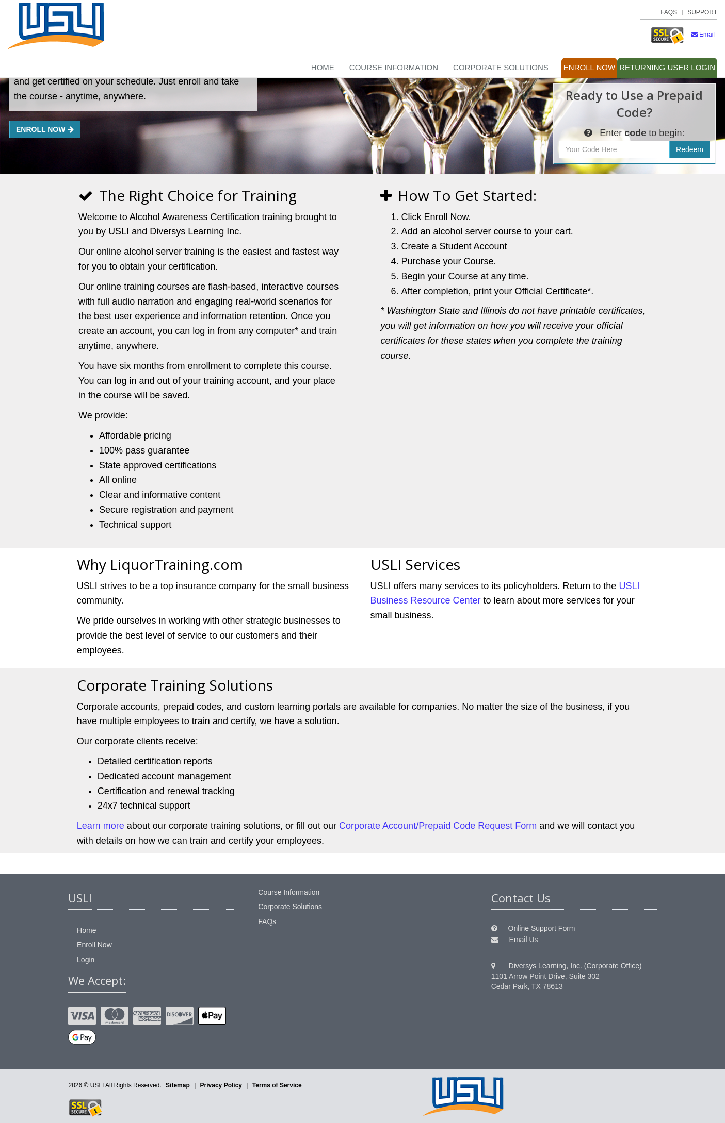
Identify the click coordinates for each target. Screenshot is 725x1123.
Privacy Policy (221, 1085)
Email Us (523, 939)
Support (702, 12)
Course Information (393, 67)
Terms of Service (277, 1085)
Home (322, 67)
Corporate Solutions (501, 67)
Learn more (100, 825)
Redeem (689, 149)
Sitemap (178, 1085)
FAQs (668, 12)
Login (667, 67)
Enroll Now (589, 67)
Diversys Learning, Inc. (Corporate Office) (575, 966)
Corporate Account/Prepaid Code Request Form (438, 825)
